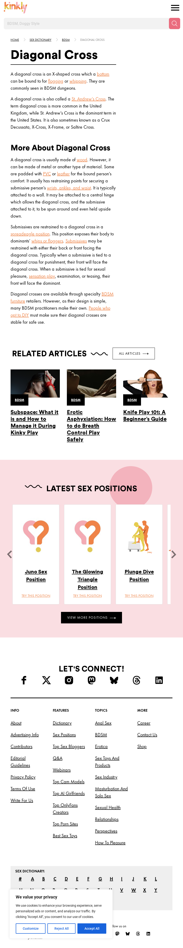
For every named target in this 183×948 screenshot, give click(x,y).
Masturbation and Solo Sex (111, 792)
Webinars (62, 770)
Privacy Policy (23, 777)
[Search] (174, 23)
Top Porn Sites (65, 824)
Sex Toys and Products (107, 761)
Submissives (76, 241)
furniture (18, 301)
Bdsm (66, 40)
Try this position (36, 595)
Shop (142, 746)
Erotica (101, 746)
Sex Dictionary (40, 40)
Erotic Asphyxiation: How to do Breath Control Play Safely (91, 426)
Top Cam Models (68, 782)
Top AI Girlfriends (69, 793)
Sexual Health (108, 807)
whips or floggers (47, 241)
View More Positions (91, 617)
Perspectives (106, 831)
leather (63, 174)
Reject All (61, 928)
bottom (103, 74)
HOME (15, 40)
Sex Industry (106, 777)
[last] (9, 554)
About (16, 723)
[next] (173, 554)
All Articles (134, 353)
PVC (47, 174)
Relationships (106, 819)
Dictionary (62, 723)
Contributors (21, 746)
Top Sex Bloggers (69, 746)
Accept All (91, 928)
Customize (31, 928)
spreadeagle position (30, 234)
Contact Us (147, 735)
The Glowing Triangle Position (87, 579)
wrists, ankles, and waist (69, 188)
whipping (78, 81)
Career (143, 723)
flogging (55, 81)
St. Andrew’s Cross (89, 99)
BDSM (108, 294)
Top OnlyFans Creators (65, 808)
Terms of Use (23, 789)
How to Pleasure (110, 843)
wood (82, 160)
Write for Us (22, 800)
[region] (61, 914)
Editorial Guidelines (20, 761)
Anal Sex (103, 723)
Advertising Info (25, 735)
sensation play (42, 276)
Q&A (57, 758)
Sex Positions (64, 735)
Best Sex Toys (65, 836)
